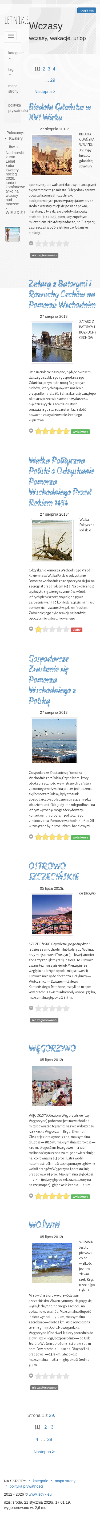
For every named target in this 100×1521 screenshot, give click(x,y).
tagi (11, 71)
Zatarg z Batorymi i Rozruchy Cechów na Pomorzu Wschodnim (62, 295)
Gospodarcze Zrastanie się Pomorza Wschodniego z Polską (52, 680)
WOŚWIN (44, 1226)
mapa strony (13, 88)
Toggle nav (86, 10)
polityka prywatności (14, 108)
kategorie (14, 55)
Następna (44, 91)
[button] (6, 234)
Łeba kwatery (12, 167)
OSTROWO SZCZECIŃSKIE (54, 872)
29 (52, 80)
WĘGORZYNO (52, 1049)
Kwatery (16, 138)
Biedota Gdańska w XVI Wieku (60, 113)
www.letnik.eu (40, 1494)
